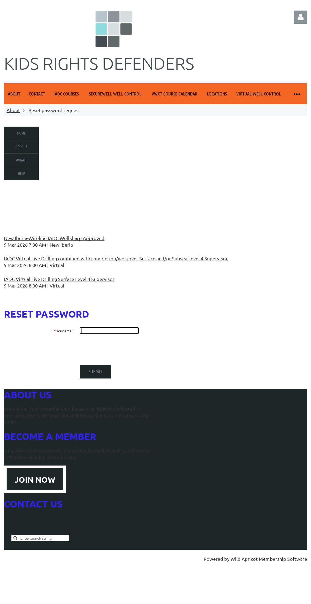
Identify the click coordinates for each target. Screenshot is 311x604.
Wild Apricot (244, 559)
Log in (300, 17)
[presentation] (120, 349)
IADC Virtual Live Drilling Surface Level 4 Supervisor (59, 279)
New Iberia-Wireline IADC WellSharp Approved (54, 238)
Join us (21, 146)
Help (21, 173)
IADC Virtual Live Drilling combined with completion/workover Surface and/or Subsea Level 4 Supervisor (116, 258)
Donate (21, 159)
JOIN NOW (35, 480)
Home (21, 133)
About (13, 110)
